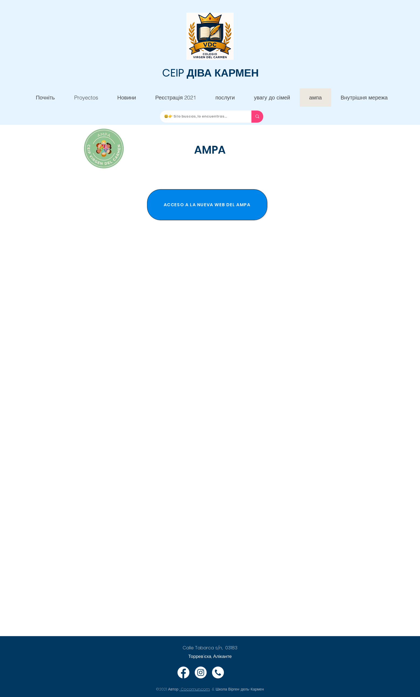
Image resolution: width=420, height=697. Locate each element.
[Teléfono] (218, 672)
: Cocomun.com (194, 689)
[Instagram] (201, 672)
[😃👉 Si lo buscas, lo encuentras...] (201, 117)
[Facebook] (183, 672)
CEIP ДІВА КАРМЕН (210, 72)
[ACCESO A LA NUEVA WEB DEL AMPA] (207, 204)
